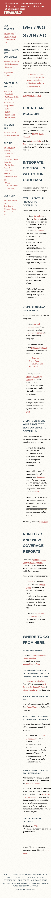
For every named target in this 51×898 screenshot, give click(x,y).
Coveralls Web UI (10, 133)
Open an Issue (40, 874)
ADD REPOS (38, 231)
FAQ (5, 42)
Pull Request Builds (12, 97)
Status (7, 874)
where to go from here (32, 95)
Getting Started (9, 33)
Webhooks (7, 162)
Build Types (8, 91)
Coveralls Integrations (11, 61)
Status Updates (39, 687)
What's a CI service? (40, 883)
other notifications (30, 690)
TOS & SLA (6, 883)
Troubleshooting (22, 874)
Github (35, 133)
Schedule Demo (39, 880)
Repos (7, 182)
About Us (34, 886)
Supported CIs (38, 747)
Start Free (23, 880)
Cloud (40, 877)
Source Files (9, 188)
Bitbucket (26, 136)
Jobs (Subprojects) (11, 185)
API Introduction (9, 147)
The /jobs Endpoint (11, 159)
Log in (30, 581)
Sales (10, 877)
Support (20, 877)
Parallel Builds (10, 100)
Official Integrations (11, 64)
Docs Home (12, 3)
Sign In (26, 144)
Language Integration (35, 333)
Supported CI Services (21, 883)
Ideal (7, 109)
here (28, 411)
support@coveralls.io (31, 664)
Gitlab (41, 133)
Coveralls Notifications (11, 136)
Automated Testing (21, 886)
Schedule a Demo (15, 9)
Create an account (35, 74)
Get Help (39, 6)
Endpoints (7, 150)
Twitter (31, 877)
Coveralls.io (36, 141)
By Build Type (10, 114)
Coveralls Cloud (31, 3)
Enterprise (9, 880)
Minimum (8, 111)
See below (43, 521)
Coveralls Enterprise (18, 6)
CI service (41, 477)
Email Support (8, 206)
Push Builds (9, 94)
